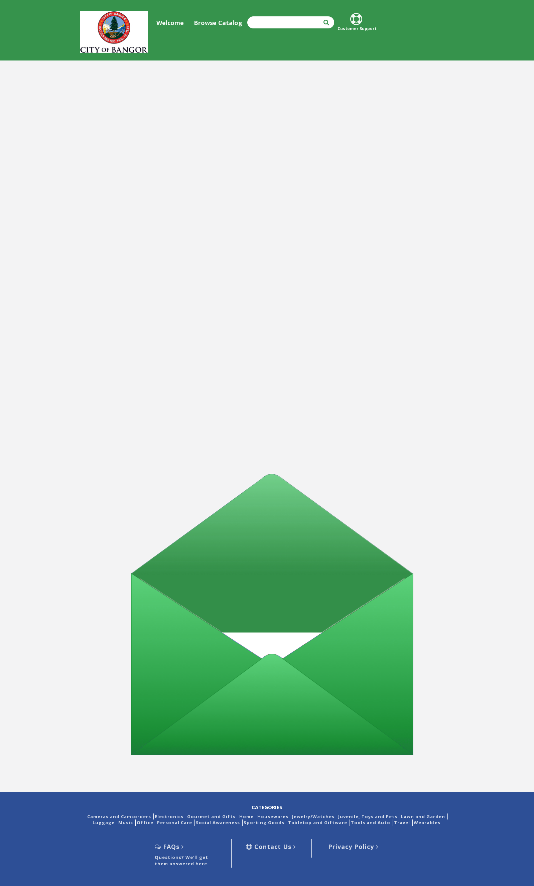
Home (246, 816)
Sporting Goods (264, 822)
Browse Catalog (218, 23)
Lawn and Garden (423, 816)
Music (125, 822)
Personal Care (174, 822)
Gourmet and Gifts (211, 816)
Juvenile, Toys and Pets (367, 816)
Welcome (170, 23)
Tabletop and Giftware (317, 822)
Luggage (104, 822)
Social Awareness (218, 822)
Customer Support (357, 22)
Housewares (272, 816)
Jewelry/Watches (313, 816)
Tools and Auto (370, 822)
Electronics (169, 816)
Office (145, 822)
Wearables (427, 822)
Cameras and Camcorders (119, 816)
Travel (402, 822)
